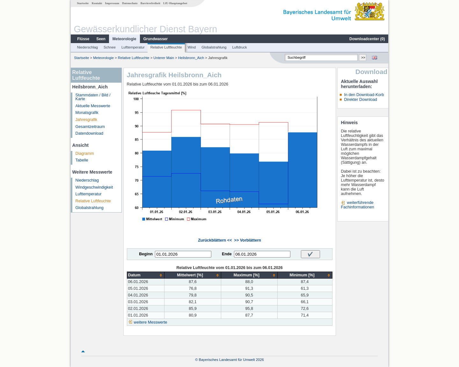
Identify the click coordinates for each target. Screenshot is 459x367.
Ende (227, 254)
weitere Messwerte (150, 322)
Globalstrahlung (213, 47)
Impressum (112, 3)
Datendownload (90, 133)
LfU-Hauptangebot (175, 3)
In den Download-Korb (364, 95)
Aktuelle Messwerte (93, 106)
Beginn (146, 254)
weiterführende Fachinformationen (357, 204)
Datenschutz (130, 3)
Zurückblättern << (215, 240)
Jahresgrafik (87, 119)
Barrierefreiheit (150, 3)
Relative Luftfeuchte (166, 47)
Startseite (83, 3)
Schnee (110, 47)
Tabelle (82, 160)
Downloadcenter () (367, 39)
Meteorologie (124, 39)
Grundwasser (155, 39)
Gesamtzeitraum (90, 126)
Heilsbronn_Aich (191, 58)
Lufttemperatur (133, 47)
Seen (101, 39)
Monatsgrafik (87, 112)
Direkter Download (360, 99)
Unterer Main (163, 58)
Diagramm (85, 153)
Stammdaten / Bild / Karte (93, 97)
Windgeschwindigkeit (94, 187)
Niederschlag (87, 47)
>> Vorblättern (247, 240)
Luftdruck (239, 47)
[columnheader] (145, 275)
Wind (192, 47)
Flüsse (83, 39)
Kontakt (97, 3)
